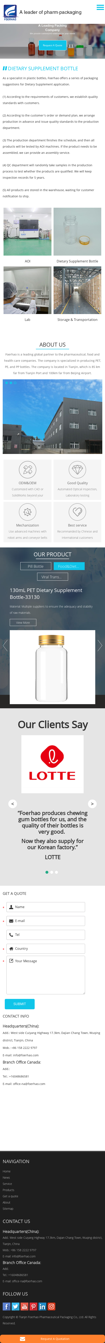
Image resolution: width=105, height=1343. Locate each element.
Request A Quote (52, 45)
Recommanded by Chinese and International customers (77, 534)
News (6, 1177)
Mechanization (27, 525)
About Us (52, 344)
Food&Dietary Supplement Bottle (71, 566)
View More (23, 623)
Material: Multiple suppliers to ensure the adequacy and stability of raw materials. (51, 609)
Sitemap (8, 1209)
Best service (77, 525)
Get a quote (14, 893)
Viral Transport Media (55, 576)
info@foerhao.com (26, 1055)
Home (7, 1171)
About (6, 1202)
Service (7, 1184)
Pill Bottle (36, 566)
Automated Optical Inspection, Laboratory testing (77, 492)
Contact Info (16, 1016)
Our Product (52, 554)
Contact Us (16, 1221)
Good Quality (77, 483)
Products (8, 1190)
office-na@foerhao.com (29, 1084)
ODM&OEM (27, 483)
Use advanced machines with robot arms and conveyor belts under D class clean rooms (27, 535)
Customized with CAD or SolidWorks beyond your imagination (27, 493)
